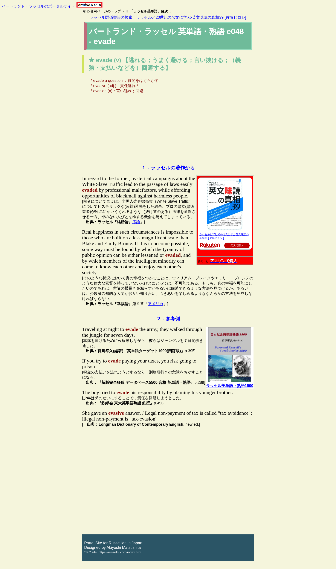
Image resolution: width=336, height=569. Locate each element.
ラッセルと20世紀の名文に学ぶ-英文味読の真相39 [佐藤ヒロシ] (191, 17)
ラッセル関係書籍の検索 (111, 17)
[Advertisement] (168, 127)
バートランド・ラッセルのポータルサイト (38, 6)
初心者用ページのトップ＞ (103, 11)
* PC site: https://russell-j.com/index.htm (112, 552)
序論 (136, 222)
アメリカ (155, 304)
